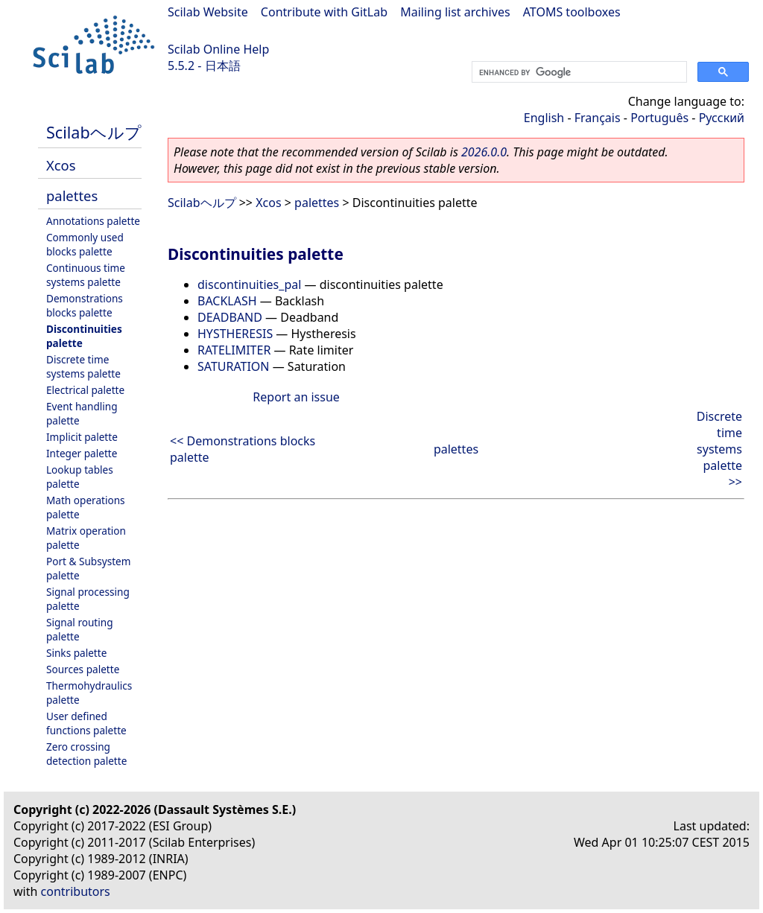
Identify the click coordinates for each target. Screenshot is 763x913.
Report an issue (296, 397)
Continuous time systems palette (85, 275)
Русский (721, 117)
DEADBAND (229, 317)
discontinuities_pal (249, 284)
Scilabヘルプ (94, 132)
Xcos (61, 165)
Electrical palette (85, 390)
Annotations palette (93, 221)
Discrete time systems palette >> (719, 449)
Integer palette (81, 453)
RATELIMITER (233, 350)
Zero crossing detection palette (86, 753)
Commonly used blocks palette (85, 244)
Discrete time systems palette (83, 366)
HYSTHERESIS (235, 333)
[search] (578, 72)
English (544, 117)
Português (659, 117)
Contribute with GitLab (324, 12)
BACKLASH (227, 301)
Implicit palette (82, 437)
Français (597, 117)
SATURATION (233, 366)
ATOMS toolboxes (572, 12)
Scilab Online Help (218, 49)
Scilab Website (208, 12)
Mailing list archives (455, 12)
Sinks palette (76, 653)
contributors (75, 891)
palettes (72, 195)
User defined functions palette (86, 723)
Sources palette (82, 669)
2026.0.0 (484, 152)
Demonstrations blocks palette (84, 305)
